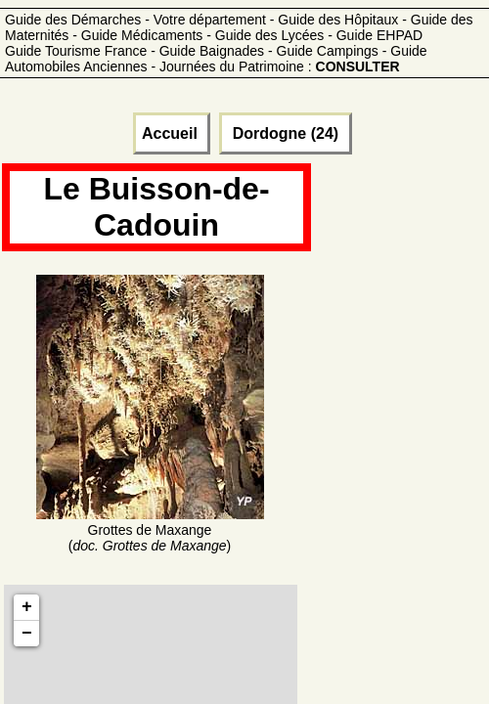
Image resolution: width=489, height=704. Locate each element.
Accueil (171, 133)
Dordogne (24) (285, 133)
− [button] (27, 633)
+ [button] (27, 607)
